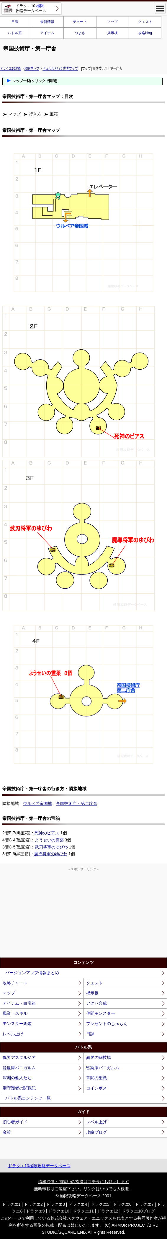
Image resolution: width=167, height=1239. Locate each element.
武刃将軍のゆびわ (51, 847)
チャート (80, 22)
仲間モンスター (100, 1013)
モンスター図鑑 (17, 1023)
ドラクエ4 (77, 1204)
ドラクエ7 (144, 1204)
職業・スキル (15, 1013)
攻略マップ (31, 68)
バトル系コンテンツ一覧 (28, 1098)
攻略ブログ (96, 1132)
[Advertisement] (83, 913)
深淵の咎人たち (17, 1077)
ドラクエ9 (35, 1211)
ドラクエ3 (55, 1204)
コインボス (96, 1088)
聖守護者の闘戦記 (19, 1088)
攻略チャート (15, 983)
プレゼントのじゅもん (106, 1023)
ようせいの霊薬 (49, 840)
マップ (112, 22)
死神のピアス (47, 833)
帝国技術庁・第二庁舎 (76, 803)
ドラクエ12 (107, 1211)
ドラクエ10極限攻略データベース (39, 1165)
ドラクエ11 (83, 1211)
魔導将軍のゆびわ (50, 853)
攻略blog (145, 33)
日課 (90, 1034)
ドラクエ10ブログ (138, 1211)
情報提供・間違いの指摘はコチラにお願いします (83, 1181)
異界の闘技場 (98, 1057)
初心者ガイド (15, 1122)
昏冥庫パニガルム (102, 1067)
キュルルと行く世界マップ (60, 68)
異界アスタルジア (19, 1057)
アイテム (47, 33)
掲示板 (112, 33)
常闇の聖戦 (96, 1077)
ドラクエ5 (100, 1204)
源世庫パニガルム (19, 1067)
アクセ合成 (96, 1003)
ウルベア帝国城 (37, 803)
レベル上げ (13, 1034)
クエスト (145, 22)
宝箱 (54, 114)
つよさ (80, 33)
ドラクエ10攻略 (10, 68)
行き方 (35, 114)
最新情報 (47, 22)
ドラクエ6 (122, 1204)
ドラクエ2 (33, 1204)
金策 (7, 1132)
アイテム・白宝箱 (19, 1003)
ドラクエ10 (58, 1211)
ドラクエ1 (11, 1204)
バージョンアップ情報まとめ (32, 972)
